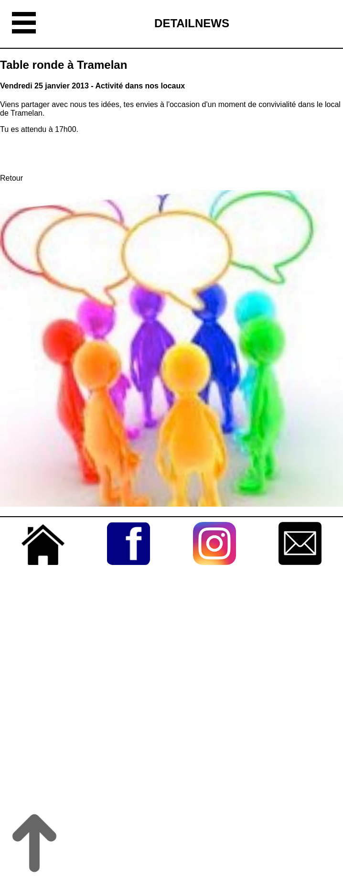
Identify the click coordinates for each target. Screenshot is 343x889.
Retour (11, 178)
